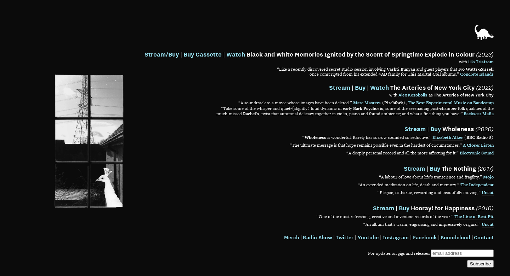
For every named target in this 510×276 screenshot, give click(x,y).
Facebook (425, 237)
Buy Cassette (202, 54)
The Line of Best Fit (474, 216)
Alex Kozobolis (412, 95)
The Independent (477, 185)
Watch (235, 54)
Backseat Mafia (479, 114)
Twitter (344, 237)
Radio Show (317, 237)
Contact (484, 237)
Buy (360, 87)
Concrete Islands (477, 74)
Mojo (488, 177)
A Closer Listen (478, 145)
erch (293, 237)
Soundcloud (455, 237)
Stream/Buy (161, 54)
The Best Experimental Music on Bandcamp (451, 103)
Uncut (488, 192)
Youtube (368, 237)
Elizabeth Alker (447, 137)
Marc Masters (367, 103)
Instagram (396, 237)
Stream (339, 87)
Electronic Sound (477, 153)
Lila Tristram (481, 61)
